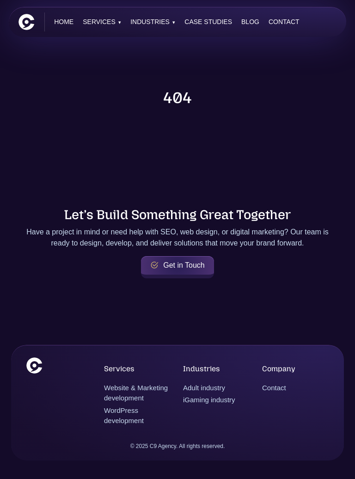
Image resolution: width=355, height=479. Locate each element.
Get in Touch (177, 265)
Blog (250, 21)
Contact (284, 21)
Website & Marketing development (136, 393)
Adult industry (204, 388)
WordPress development (124, 415)
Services (99, 21)
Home (63, 21)
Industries (150, 21)
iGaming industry (209, 400)
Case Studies (208, 21)
